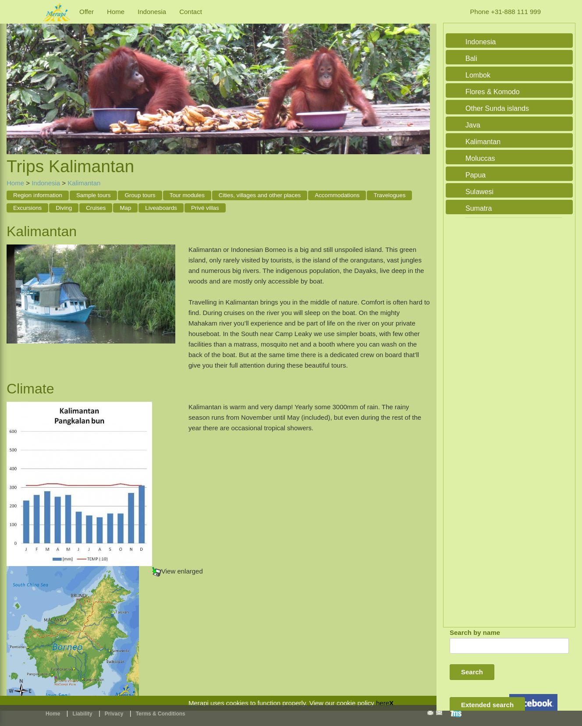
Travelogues (389, 195)
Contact (190, 11)
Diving (64, 208)
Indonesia (152, 11)
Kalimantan (83, 183)
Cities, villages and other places (260, 195)
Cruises (96, 208)
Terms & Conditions (160, 714)
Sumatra (478, 208)
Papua (475, 175)
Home (115, 11)
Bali (471, 58)
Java (472, 125)
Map (125, 208)
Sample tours (93, 195)
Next (421, 79)
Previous (15, 79)
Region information (37, 195)
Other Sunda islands (497, 108)
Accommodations (337, 195)
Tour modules (187, 195)
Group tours (139, 195)
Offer (86, 11)
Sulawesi (479, 191)
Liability (82, 714)
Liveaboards (161, 208)
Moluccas (480, 158)
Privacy (114, 714)
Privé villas (205, 208)
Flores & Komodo (492, 92)
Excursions (27, 208)
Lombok (477, 75)
